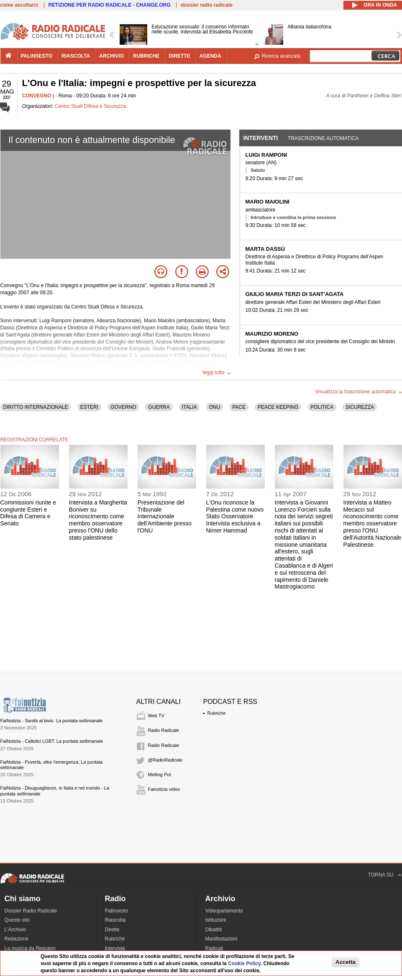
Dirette (112, 930)
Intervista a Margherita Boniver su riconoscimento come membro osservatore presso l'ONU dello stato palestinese (98, 520)
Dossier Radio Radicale (31, 911)
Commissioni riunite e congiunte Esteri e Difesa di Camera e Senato (28, 513)
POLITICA (321, 407)
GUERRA (158, 407)
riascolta (75, 56)
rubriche (146, 56)
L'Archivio (15, 930)
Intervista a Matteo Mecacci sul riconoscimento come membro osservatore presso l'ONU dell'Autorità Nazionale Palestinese (372, 523)
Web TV (156, 715)
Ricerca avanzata (281, 56)
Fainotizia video (164, 789)
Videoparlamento (224, 911)
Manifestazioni (221, 939)
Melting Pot (159, 774)
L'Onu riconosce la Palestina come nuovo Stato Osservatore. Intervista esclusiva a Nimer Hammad (235, 516)
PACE (239, 407)
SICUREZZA (360, 407)
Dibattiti (213, 930)
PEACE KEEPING (278, 407)
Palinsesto (116, 911)
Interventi (260, 138)
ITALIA (189, 407)
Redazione (16, 939)
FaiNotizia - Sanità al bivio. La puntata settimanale (51, 720)
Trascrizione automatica (323, 138)
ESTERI (89, 407)
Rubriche (216, 713)
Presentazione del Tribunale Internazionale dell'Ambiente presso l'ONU (165, 516)
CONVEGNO (36, 96)
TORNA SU (380, 875)
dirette (179, 56)
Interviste (115, 948)
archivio (111, 56)
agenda (210, 56)
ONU (214, 407)
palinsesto (37, 56)
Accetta (345, 962)
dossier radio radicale (207, 5)
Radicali (214, 948)
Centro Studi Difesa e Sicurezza (90, 106)
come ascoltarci (19, 5)
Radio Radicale (163, 730)
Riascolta (115, 920)
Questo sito (17, 920)
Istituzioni (215, 920)
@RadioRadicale (165, 759)
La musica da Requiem (30, 948)
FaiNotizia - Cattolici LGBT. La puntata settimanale (51, 741)
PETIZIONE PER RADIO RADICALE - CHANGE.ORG (110, 5)
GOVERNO (123, 407)
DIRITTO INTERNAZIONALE (35, 407)
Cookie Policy (244, 963)
